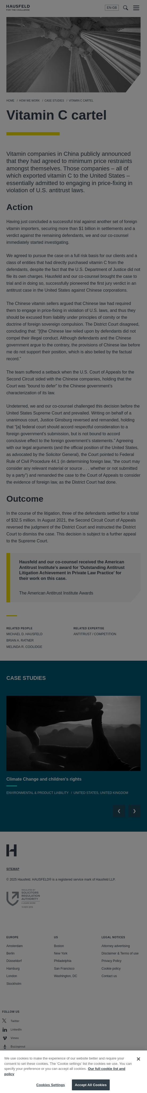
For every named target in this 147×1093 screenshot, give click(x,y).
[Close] (138, 1063)
